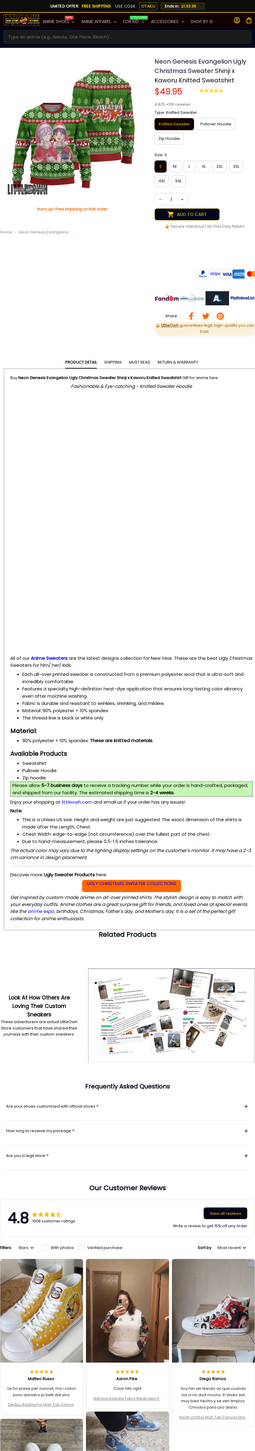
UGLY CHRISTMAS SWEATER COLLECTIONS (131, 883)
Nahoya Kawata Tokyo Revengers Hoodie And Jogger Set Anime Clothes (127, 1295)
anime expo (40, 911)
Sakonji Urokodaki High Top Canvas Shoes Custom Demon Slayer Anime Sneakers (127, 1356)
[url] (173, 104)
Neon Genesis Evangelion (44, 232)
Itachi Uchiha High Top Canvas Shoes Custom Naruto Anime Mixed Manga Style (213, 1314)
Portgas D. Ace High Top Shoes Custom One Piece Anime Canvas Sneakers (42, 1370)
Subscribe (238, 1432)
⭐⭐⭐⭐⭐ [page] (211, 91)
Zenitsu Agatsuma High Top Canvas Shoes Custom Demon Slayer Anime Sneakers (41, 1301)
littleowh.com (77, 802)
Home (6, 232)
